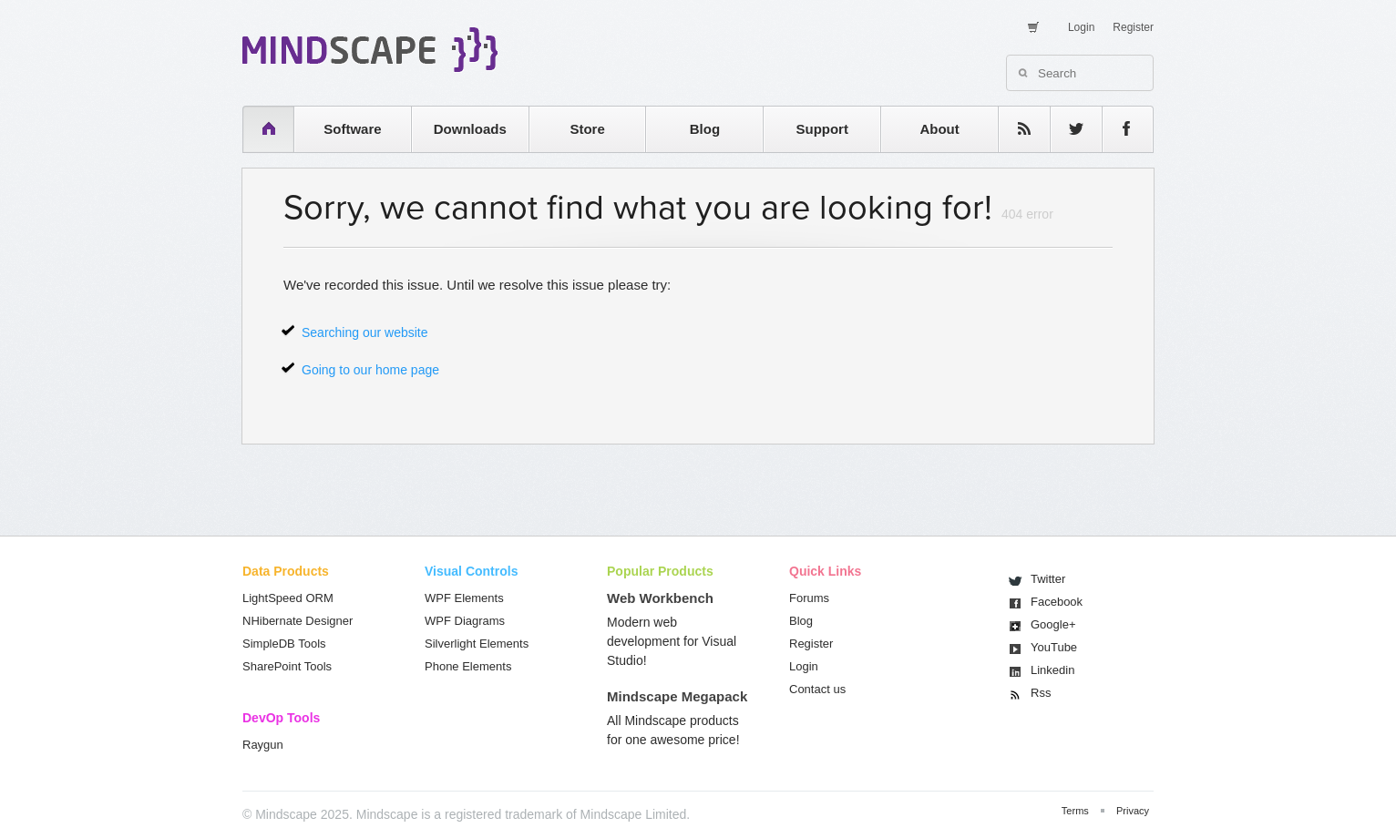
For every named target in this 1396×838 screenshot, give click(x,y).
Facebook (1057, 601)
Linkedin (1052, 670)
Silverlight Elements (477, 643)
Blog (705, 129)
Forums (809, 598)
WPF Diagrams (465, 621)
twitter (1067, 129)
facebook (1118, 129)
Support (822, 129)
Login (1081, 27)
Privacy (1132, 810)
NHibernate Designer (297, 621)
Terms (1075, 810)
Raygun (262, 744)
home (259, 129)
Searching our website (365, 332)
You (1054, 647)
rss (1015, 129)
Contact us (817, 689)
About (939, 129)
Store (587, 129)
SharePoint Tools (287, 666)
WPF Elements (464, 598)
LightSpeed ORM (288, 598)
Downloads (470, 129)
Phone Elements (468, 666)
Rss (1041, 693)
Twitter (1048, 579)
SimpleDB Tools (284, 643)
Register (1133, 27)
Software (352, 129)
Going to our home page (370, 370)
